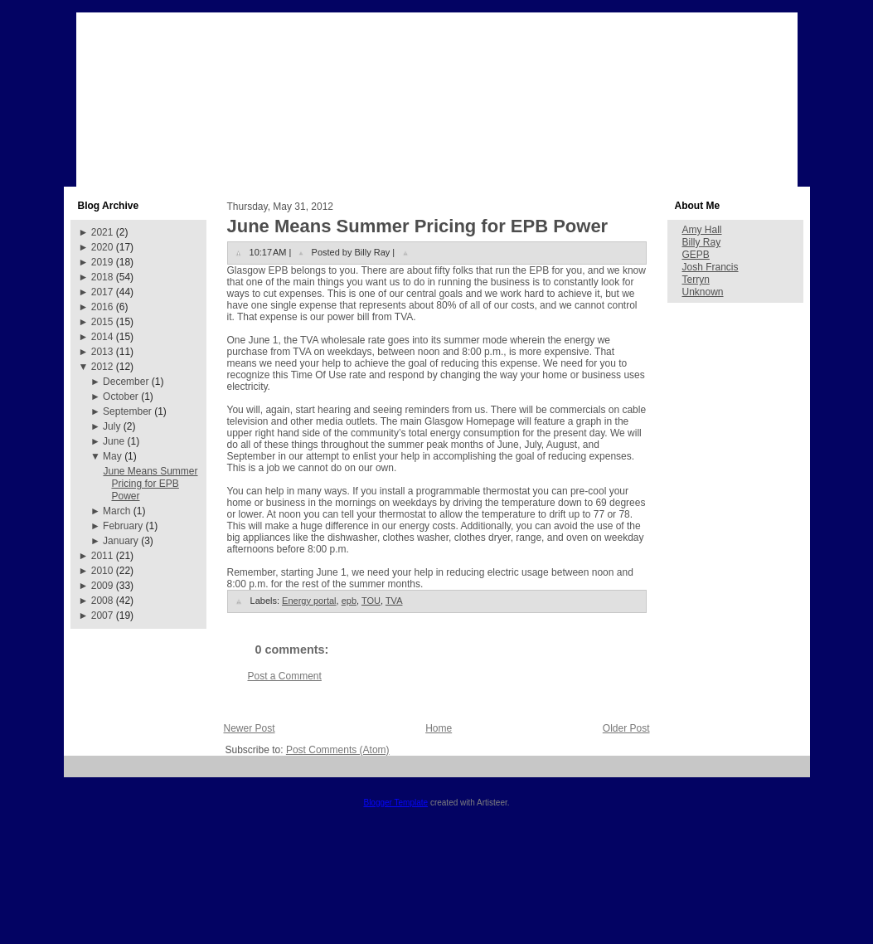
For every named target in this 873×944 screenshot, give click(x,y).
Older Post (626, 728)
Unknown (703, 292)
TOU (371, 601)
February (123, 526)
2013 (102, 352)
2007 (102, 615)
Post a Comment (285, 676)
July (111, 426)
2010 (102, 571)
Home (438, 728)
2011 (102, 556)
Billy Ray (701, 242)
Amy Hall (702, 230)
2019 (102, 262)
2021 (102, 232)
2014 (102, 337)
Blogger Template (395, 802)
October (120, 396)
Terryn (696, 279)
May (112, 456)
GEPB (696, 254)
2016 (102, 307)
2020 (102, 247)
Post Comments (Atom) (338, 750)
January (120, 541)
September (127, 411)
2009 (102, 585)
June (113, 441)
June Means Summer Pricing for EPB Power (150, 483)
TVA (394, 601)
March (116, 511)
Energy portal (309, 601)
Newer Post (249, 728)
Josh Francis (710, 267)
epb (349, 601)
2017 (102, 292)
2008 (102, 600)
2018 (102, 277)
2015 (102, 322)
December (125, 381)
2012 (102, 366)
